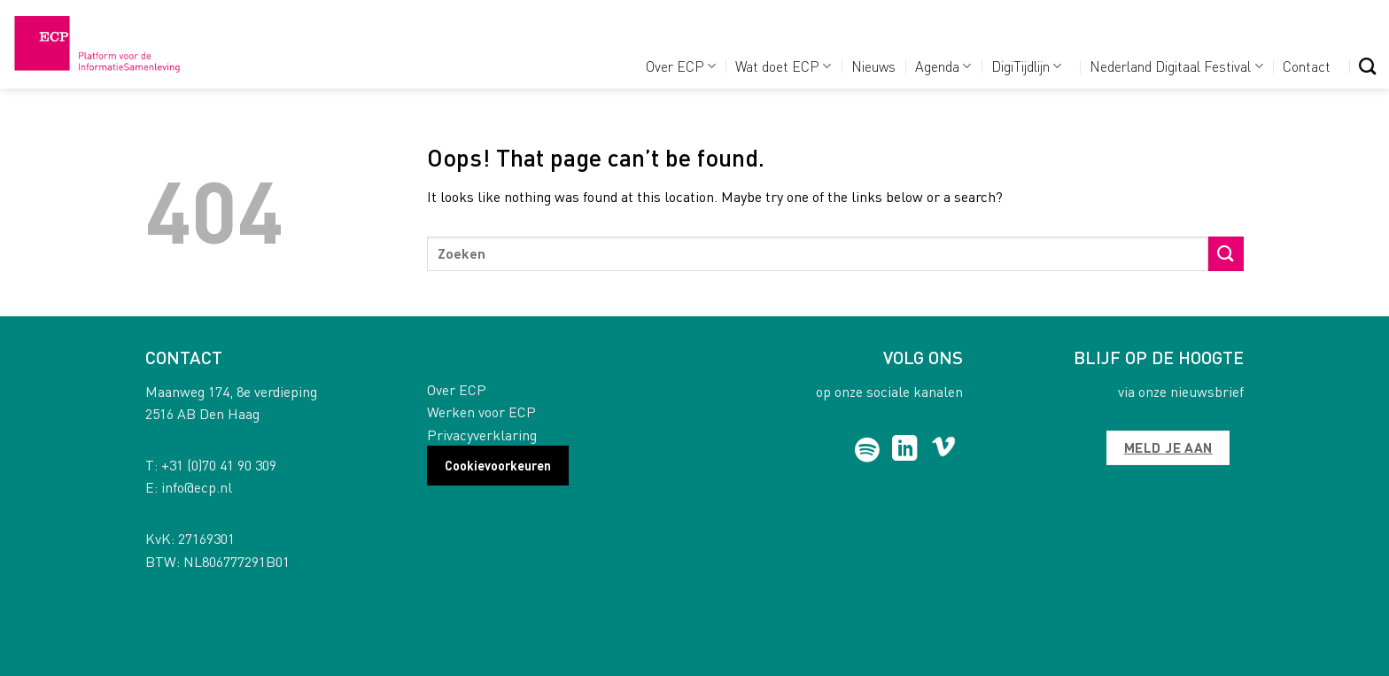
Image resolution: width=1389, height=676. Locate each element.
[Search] (1367, 66)
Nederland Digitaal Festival (1176, 66)
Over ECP (681, 66)
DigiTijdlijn (1026, 66)
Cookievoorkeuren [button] (498, 465)
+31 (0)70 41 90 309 (218, 464)
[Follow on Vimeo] (944, 450)
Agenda (943, 66)
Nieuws (873, 66)
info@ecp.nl (196, 487)
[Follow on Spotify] (868, 450)
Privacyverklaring (482, 434)
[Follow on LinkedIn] (905, 450)
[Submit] (1226, 254)
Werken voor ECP (481, 411)
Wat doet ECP (783, 66)
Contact (1307, 66)
